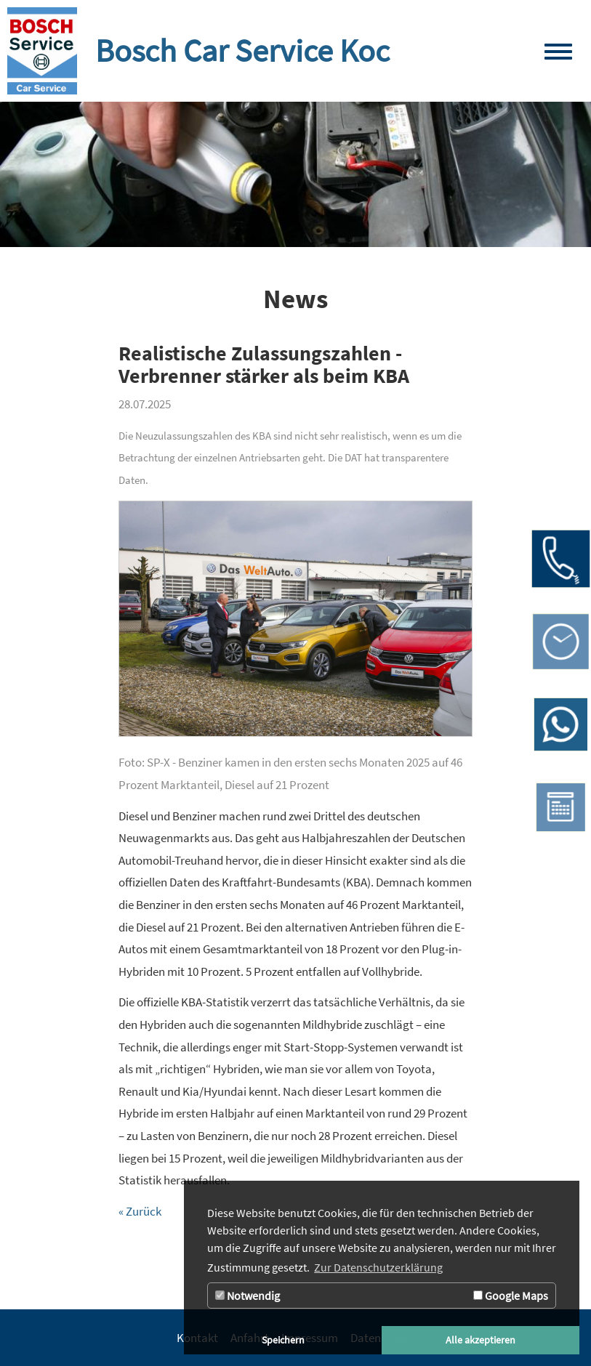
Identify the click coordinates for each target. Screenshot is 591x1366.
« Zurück (139, 1211)
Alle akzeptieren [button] (480, 1339)
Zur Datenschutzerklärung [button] (378, 1267)
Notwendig (247, 1295)
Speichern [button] (283, 1339)
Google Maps (510, 1295)
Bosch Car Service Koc (242, 50)
